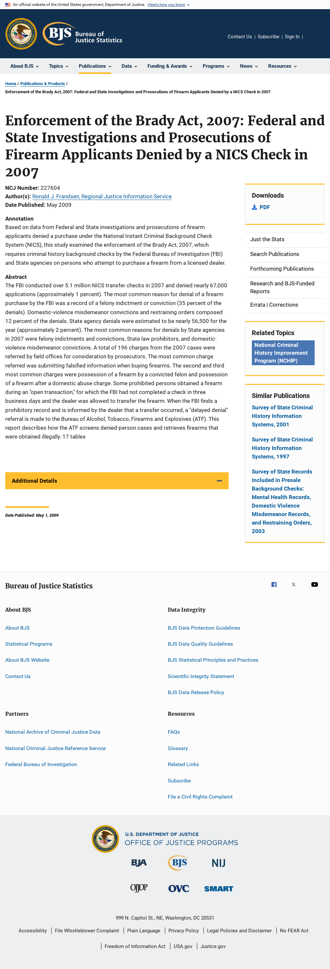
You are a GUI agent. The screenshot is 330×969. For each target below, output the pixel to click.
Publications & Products (42, 83)
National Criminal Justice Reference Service (55, 748)
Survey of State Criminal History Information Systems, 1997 (282, 448)
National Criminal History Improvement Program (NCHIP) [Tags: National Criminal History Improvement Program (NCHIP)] (281, 353)
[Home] (82, 33)
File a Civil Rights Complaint (200, 797)
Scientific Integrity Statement (201, 676)
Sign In (292, 37)
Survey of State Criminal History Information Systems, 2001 (282, 416)
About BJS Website (27, 660)
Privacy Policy (183, 931)
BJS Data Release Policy (196, 692)
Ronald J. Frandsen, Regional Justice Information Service (102, 196)
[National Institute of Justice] (218, 868)
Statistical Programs (28, 644)
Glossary (178, 748)
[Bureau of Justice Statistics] (178, 872)
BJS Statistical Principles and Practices (213, 660)
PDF (265, 207)
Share (313, 41)
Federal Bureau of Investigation (41, 764)
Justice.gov (213, 946)
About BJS (17, 627)
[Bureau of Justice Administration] (139, 868)
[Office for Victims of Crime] (178, 893)
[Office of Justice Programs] (21, 34)
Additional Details (34, 480)
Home (10, 83)
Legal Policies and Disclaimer (239, 931)
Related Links (183, 764)
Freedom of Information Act (135, 946)
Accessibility (33, 931)
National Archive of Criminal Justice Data (52, 732)
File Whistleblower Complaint (87, 931)
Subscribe (268, 37)
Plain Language (143, 931)
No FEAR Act (294, 931)
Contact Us (240, 37)
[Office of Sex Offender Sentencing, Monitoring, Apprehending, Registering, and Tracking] (218, 892)
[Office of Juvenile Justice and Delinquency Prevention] (139, 894)
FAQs (174, 732)
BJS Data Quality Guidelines (200, 644)
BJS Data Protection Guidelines (204, 627)
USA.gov (183, 946)
